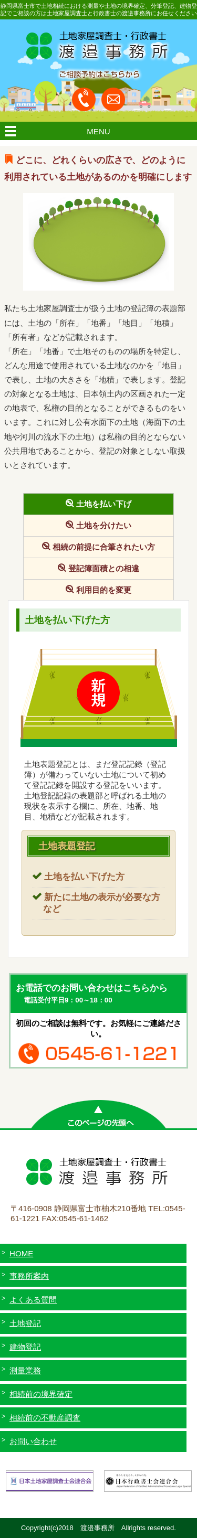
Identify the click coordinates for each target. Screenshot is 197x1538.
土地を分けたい (103, 525)
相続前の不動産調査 (44, 1417)
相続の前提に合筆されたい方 (104, 546)
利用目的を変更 (103, 589)
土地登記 (25, 1323)
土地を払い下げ (103, 503)
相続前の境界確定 (40, 1394)
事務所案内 (29, 1276)
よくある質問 (33, 1299)
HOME (21, 1253)
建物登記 (25, 1346)
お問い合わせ (33, 1441)
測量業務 (25, 1370)
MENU (98, 131)
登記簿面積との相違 (103, 568)
